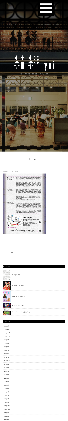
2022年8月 (6, 392)
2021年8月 (6, 416)
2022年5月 (6, 402)
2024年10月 (6, 336)
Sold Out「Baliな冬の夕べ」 (21, 312)
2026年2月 (6, 326)
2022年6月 (6, 399)
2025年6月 (6, 329)
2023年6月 (6, 374)
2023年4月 (6, 381)
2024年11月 (6, 333)
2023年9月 (6, 364)
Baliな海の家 (16, 275)
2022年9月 (6, 388)
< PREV (11, 252)
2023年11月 (6, 357)
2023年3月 (6, 385)
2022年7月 (6, 395)
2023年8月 (6, 367)
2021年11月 (6, 409)
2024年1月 (6, 350)
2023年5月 (6, 378)
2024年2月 (6, 347)
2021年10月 (6, 413)
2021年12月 (6, 406)
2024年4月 (6, 343)
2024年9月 (6, 340)
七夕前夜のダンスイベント (20, 285)
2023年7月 (6, 371)
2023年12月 (6, 354)
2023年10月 (6, 360)
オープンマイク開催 (18, 305)
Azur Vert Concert (18, 296)
